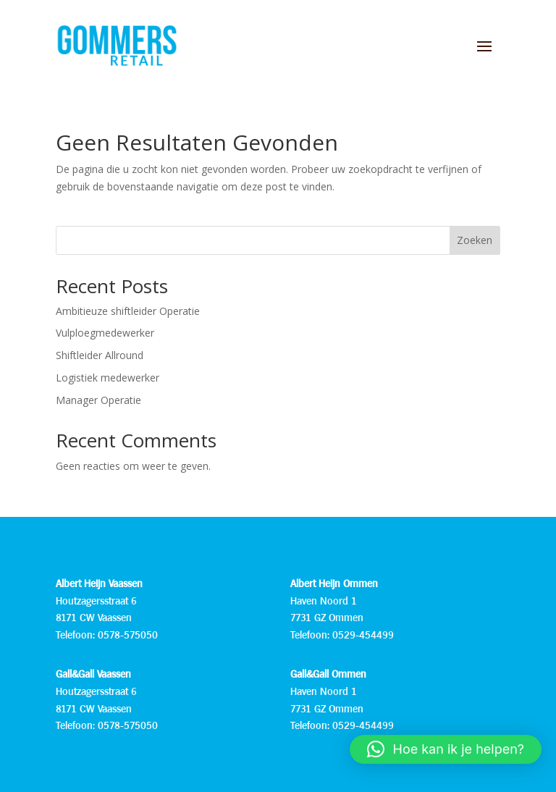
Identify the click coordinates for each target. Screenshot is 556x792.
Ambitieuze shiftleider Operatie (128, 311)
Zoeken (474, 240)
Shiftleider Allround (99, 355)
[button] (446, 755)
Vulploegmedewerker (105, 333)
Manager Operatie (98, 400)
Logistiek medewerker (107, 377)
